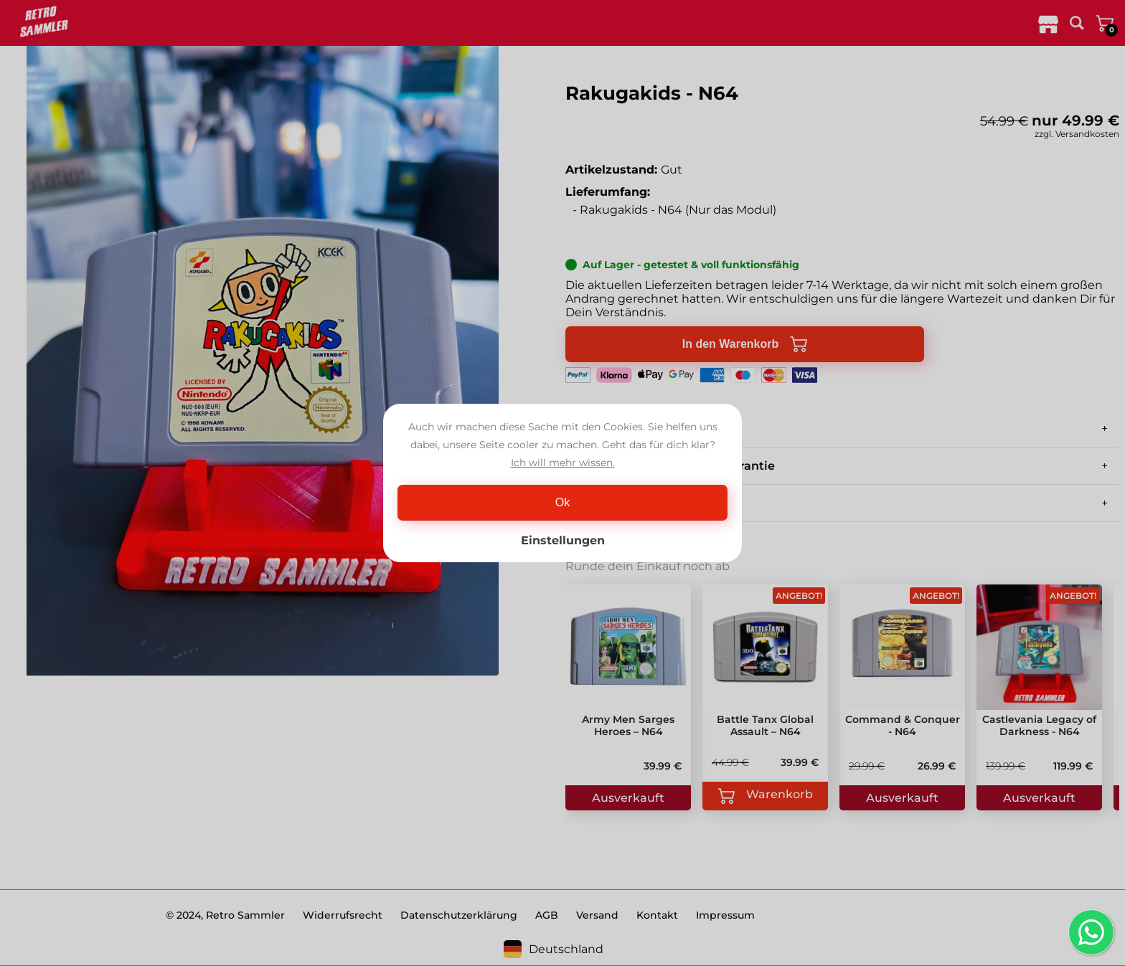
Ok (562, 502)
